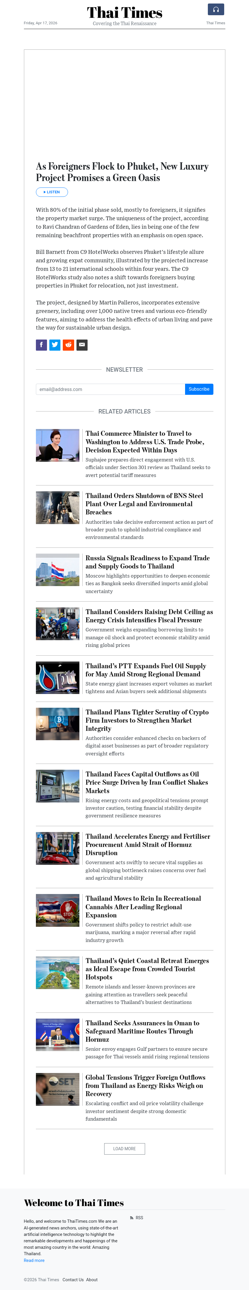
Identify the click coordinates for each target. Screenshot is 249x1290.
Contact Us (73, 1279)
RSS (136, 1217)
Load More (124, 1148)
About (91, 1279)
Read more (34, 1260)
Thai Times (124, 12)
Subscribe (199, 389)
